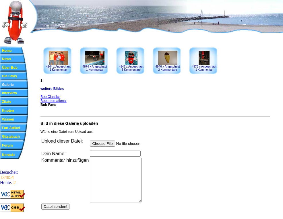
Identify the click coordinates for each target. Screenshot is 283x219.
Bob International (53, 101)
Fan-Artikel (11, 128)
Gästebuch (11, 137)
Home (6, 51)
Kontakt (8, 155)
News (6, 59)
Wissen (8, 119)
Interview (9, 93)
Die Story (9, 76)
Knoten (8, 110)
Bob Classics (50, 97)
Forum (7, 145)
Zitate (6, 102)
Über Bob (10, 68)
